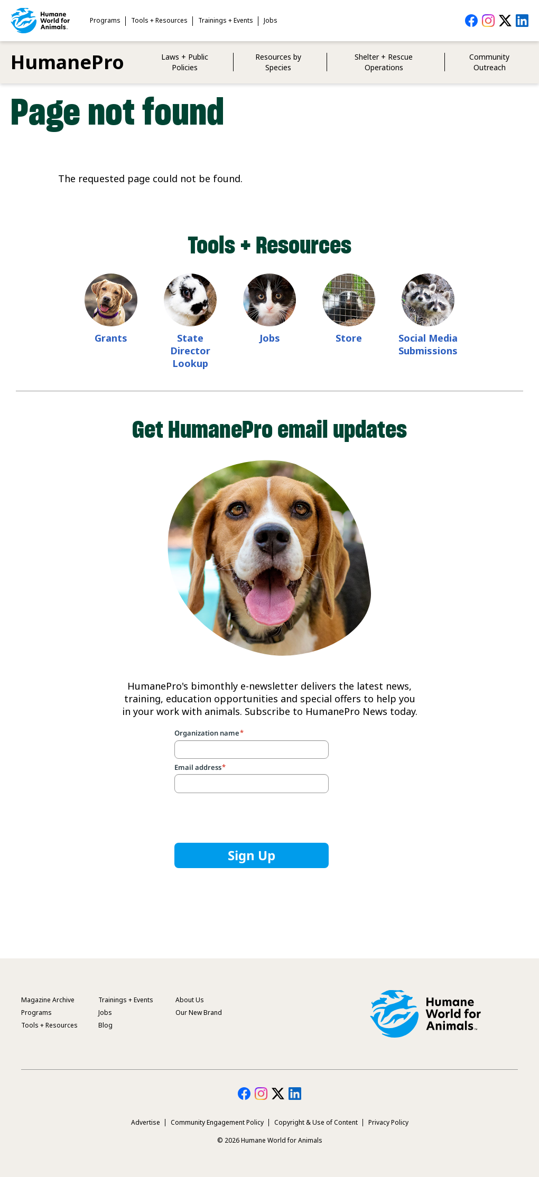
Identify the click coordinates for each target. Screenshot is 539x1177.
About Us (189, 999)
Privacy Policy (388, 1122)
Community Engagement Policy (217, 1122)
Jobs (270, 20)
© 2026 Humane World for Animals (269, 1140)
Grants (111, 338)
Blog (105, 1025)
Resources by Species (278, 62)
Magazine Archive (48, 999)
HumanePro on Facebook (471, 20)
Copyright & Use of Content (316, 1122)
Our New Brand (198, 1012)
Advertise (145, 1122)
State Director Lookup (190, 351)
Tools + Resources (159, 20)
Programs (105, 20)
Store (349, 338)
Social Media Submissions (428, 344)
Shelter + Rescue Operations (384, 62)
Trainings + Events (225, 20)
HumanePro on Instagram (488, 20)
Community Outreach (489, 62)
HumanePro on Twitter (505, 20)
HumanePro (67, 62)
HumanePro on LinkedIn (522, 20)
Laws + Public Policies (184, 62)
